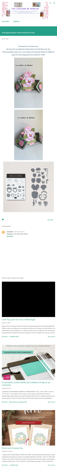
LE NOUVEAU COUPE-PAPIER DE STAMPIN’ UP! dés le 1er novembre (26, 383)
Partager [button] (50, 220)
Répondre (10, 236)
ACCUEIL (5, 21)
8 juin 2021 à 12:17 (19, 231)
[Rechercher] (50, 3)
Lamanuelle (10, 231)
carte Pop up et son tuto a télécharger (18, 319)
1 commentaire (13, 465)
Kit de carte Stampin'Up (12, 448)
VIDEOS (16, 21)
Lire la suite (51, 336)
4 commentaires (14, 336)
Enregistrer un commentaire (18, 402)
